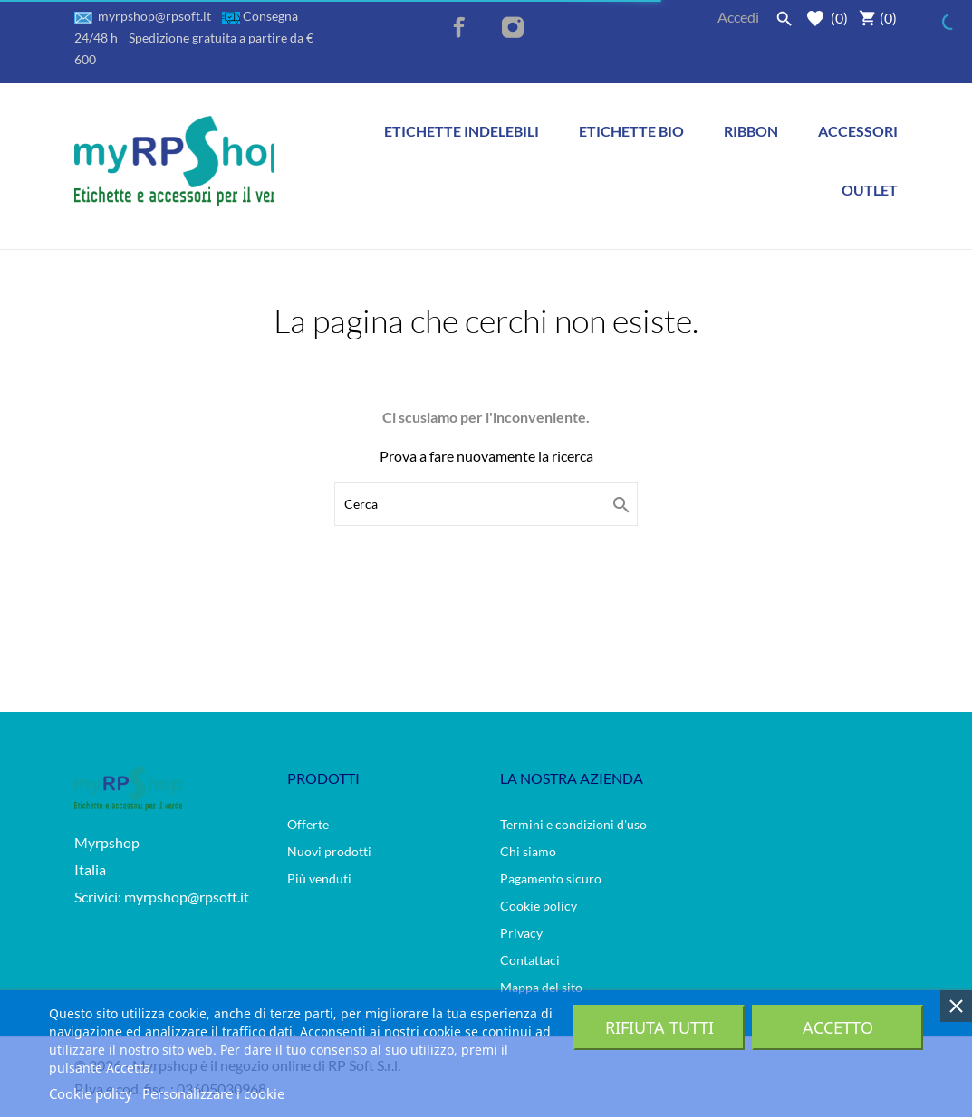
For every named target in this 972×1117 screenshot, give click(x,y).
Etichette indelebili (461, 130)
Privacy (521, 932)
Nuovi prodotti (329, 851)
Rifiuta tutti (659, 1027)
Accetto (838, 1027)
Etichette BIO (636, 120)
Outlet (870, 189)
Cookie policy (538, 905)
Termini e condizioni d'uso (573, 824)
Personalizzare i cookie (213, 1093)
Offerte (308, 824)
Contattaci (530, 960)
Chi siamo (528, 851)
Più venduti (319, 878)
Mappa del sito (541, 987)
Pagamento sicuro (550, 878)
